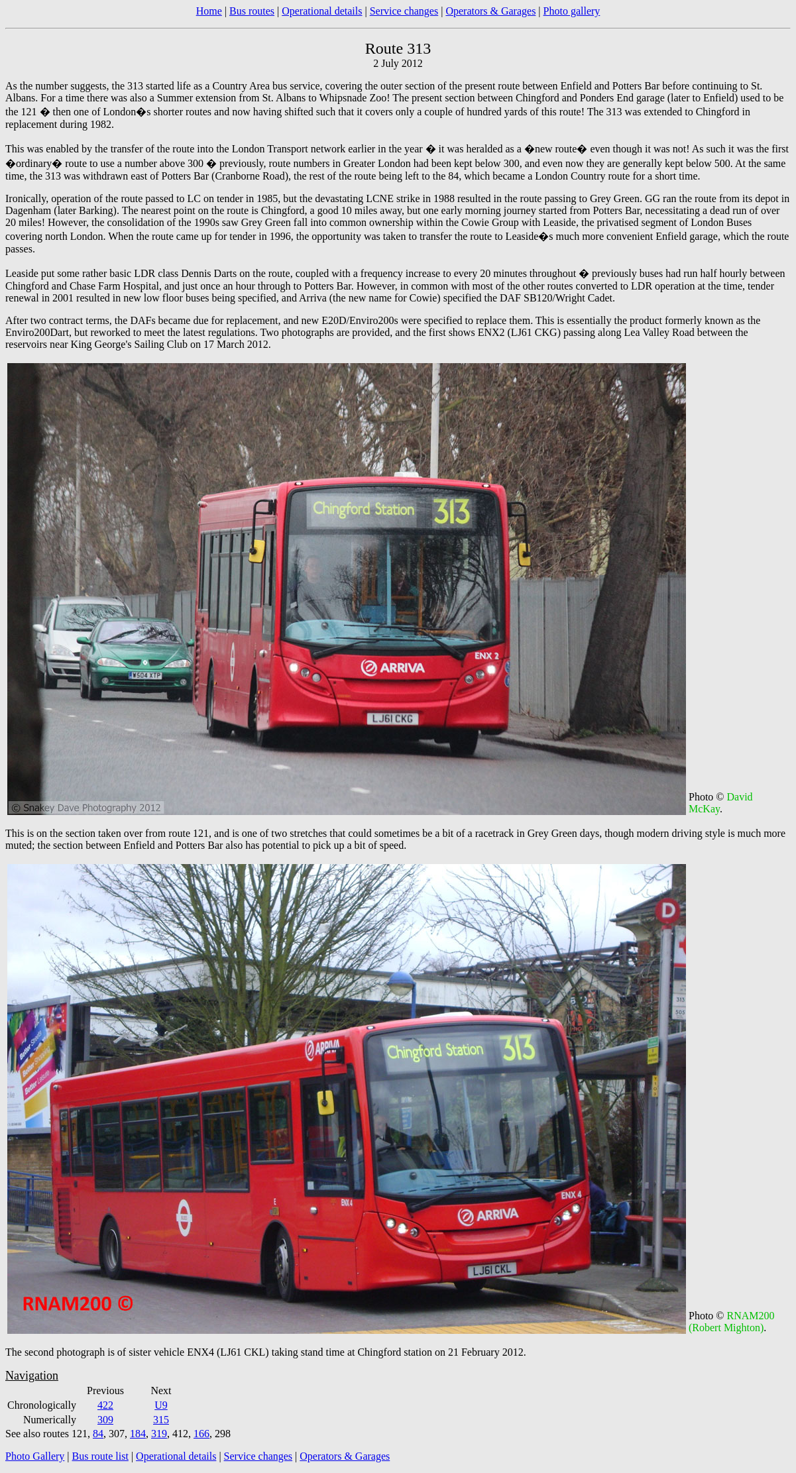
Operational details (322, 11)
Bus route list (100, 1456)
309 (105, 1419)
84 (98, 1433)
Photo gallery (571, 11)
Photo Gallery (34, 1456)
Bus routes (251, 11)
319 (159, 1433)
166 (201, 1433)
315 (161, 1419)
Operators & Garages (490, 11)
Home (209, 11)
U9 (161, 1405)
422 (105, 1405)
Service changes (404, 11)
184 (138, 1433)
